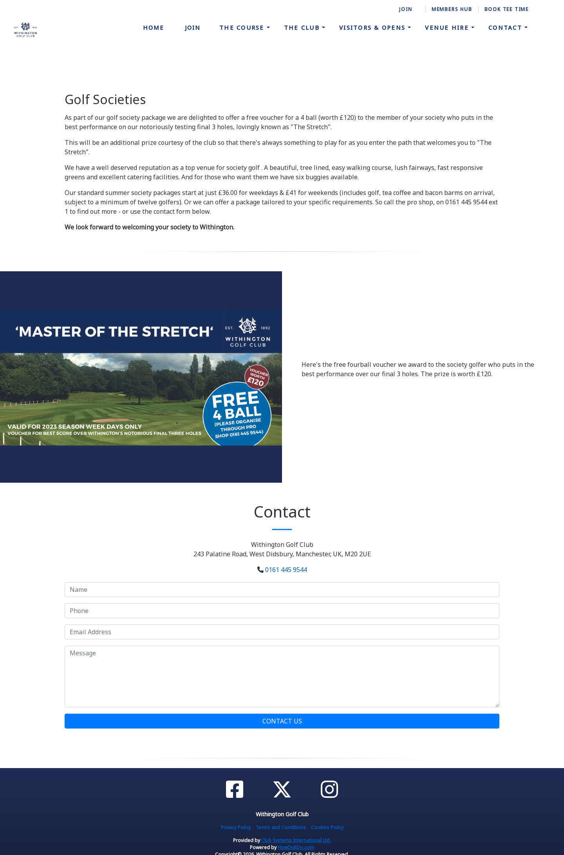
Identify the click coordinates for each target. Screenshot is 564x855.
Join (193, 27)
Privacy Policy (236, 827)
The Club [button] (303, 27)
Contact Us (282, 721)
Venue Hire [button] (448, 27)
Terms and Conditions (281, 827)
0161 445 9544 (286, 569)
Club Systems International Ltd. (296, 840)
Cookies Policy (327, 827)
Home (153, 27)
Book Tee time (506, 9)
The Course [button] (243, 27)
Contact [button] (506, 27)
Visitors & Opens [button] (373, 27)
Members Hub (452, 9)
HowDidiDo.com (296, 847)
